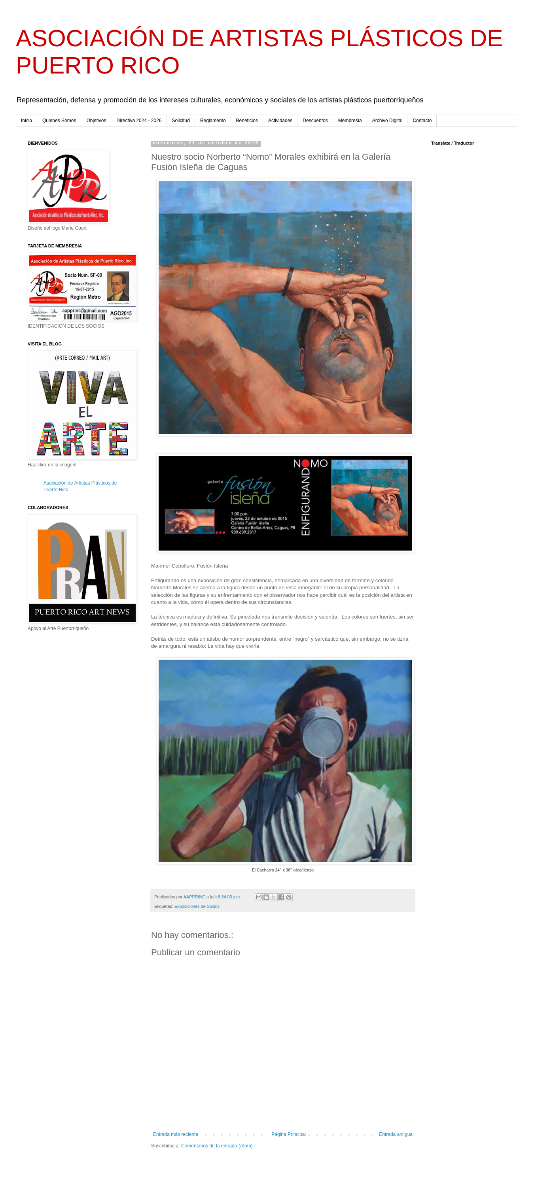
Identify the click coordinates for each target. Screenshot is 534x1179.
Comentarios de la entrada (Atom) (217, 1146)
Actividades (280, 120)
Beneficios (247, 120)
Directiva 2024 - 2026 (138, 120)
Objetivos (96, 120)
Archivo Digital (387, 120)
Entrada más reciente (175, 1134)
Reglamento (213, 120)
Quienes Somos (59, 120)
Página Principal (288, 1134)
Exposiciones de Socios (197, 906)
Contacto (422, 120)
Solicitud (181, 120)
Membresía (350, 120)
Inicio (26, 120)
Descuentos (315, 120)
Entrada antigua (396, 1134)
